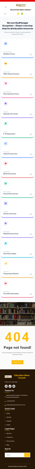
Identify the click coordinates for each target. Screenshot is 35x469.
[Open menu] (6, 7)
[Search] (27, 455)
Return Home (17, 362)
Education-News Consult (20, 10)
